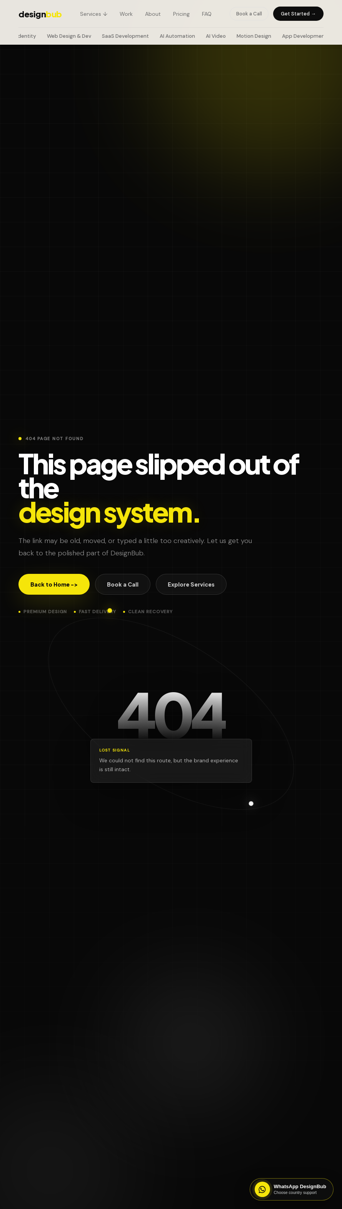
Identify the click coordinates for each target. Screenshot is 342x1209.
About (153, 13)
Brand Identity (18, 36)
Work (126, 13)
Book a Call (249, 13)
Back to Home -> (54, 584)
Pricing (181, 13)
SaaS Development (125, 36)
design (40, 13)
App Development (304, 36)
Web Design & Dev (69, 36)
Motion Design (254, 36)
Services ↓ (93, 13)
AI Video (216, 36)
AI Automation (177, 36)
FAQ (207, 13)
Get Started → (298, 13)
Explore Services (191, 584)
